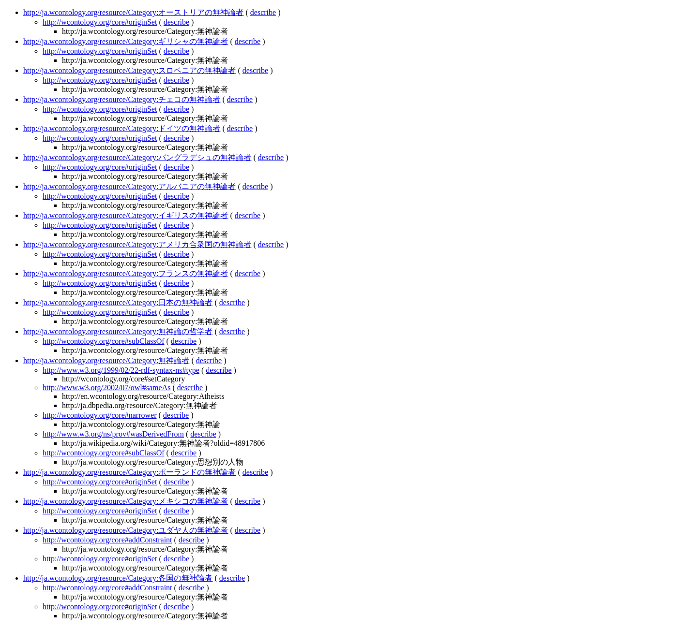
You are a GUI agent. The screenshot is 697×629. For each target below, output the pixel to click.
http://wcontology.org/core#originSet (100, 22)
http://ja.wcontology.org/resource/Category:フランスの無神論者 (125, 273)
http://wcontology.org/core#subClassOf (104, 341)
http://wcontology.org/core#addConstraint (107, 540)
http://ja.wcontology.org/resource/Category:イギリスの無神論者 (125, 215)
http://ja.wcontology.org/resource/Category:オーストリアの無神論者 (133, 12)
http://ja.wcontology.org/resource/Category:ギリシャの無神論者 (125, 41)
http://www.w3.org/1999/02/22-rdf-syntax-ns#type (121, 370)
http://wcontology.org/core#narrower (100, 415)
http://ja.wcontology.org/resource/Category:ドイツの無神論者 (122, 128)
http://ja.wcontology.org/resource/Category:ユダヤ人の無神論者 (125, 530)
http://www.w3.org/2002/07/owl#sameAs (106, 387)
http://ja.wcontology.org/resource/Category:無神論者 (106, 360)
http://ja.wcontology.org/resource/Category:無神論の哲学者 (118, 331)
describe (263, 12)
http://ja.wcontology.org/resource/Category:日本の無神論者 (118, 302)
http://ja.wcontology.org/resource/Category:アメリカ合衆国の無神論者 (137, 244)
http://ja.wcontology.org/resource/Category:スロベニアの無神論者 (129, 70)
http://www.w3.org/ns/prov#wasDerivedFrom (113, 434)
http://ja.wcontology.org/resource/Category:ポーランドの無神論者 (129, 472)
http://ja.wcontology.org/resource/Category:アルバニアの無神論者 (129, 186)
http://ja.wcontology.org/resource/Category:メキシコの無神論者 (125, 501)
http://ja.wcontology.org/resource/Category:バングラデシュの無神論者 (137, 157)
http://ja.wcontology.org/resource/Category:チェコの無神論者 (122, 99)
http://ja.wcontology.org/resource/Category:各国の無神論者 (118, 578)
